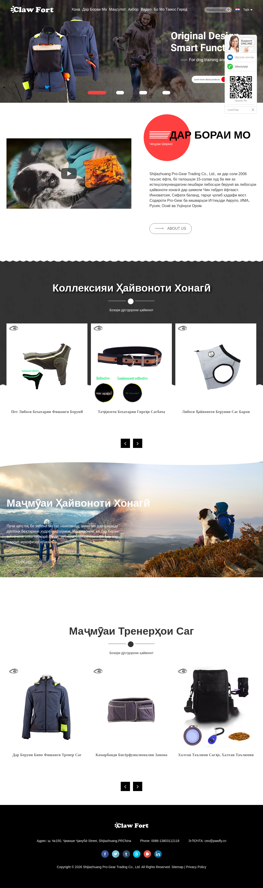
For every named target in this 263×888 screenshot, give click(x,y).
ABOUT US (176, 228)
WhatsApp (241, 66)
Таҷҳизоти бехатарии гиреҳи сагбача (131, 412)
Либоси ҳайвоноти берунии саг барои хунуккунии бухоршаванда (216, 413)
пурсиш (24, 562)
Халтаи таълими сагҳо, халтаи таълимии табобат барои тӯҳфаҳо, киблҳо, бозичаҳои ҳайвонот (216, 756)
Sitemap (177, 867)
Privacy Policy (196, 867)
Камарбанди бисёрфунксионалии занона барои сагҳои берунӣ (131, 756)
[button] (97, 92)
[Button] (228, 9)
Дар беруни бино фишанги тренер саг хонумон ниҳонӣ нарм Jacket (47, 756)
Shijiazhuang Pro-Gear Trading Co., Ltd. (112, 867)
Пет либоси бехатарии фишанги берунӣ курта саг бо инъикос (47, 413)
